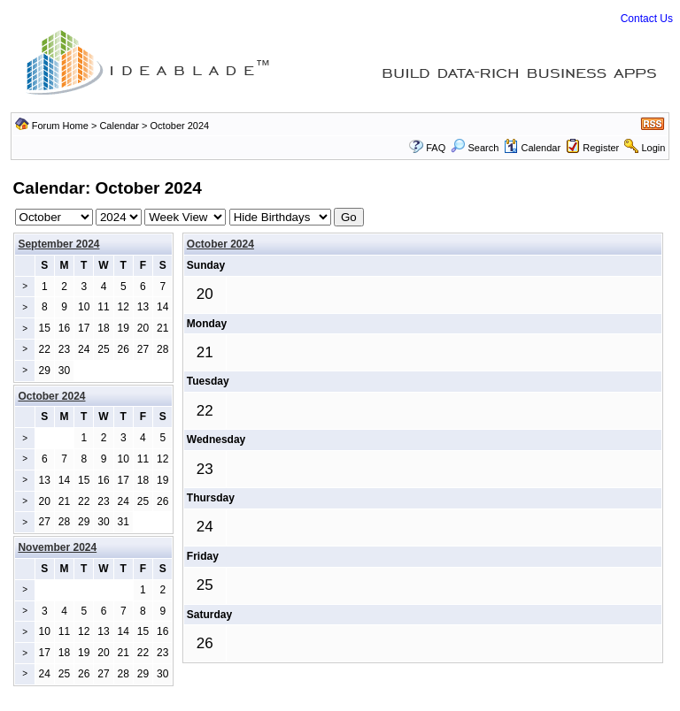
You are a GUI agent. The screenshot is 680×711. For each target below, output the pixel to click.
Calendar (119, 125)
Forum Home (60, 125)
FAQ (435, 147)
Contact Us (647, 18)
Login (653, 147)
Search (474, 147)
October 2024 (220, 244)
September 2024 (58, 244)
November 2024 (57, 547)
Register (601, 147)
